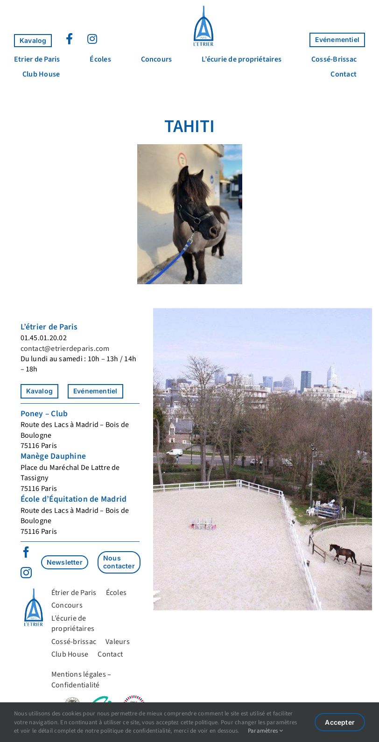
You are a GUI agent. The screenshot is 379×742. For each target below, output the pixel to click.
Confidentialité (75, 685)
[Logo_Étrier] (204, 8)
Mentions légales (78, 674)
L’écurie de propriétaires (72, 623)
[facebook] (26, 552)
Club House (69, 654)
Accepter (340, 722)
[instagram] (26, 572)
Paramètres (265, 731)
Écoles (116, 593)
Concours (67, 605)
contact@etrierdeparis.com (65, 348)
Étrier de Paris (74, 593)
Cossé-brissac (73, 642)
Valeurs (117, 642)
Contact (110, 654)
